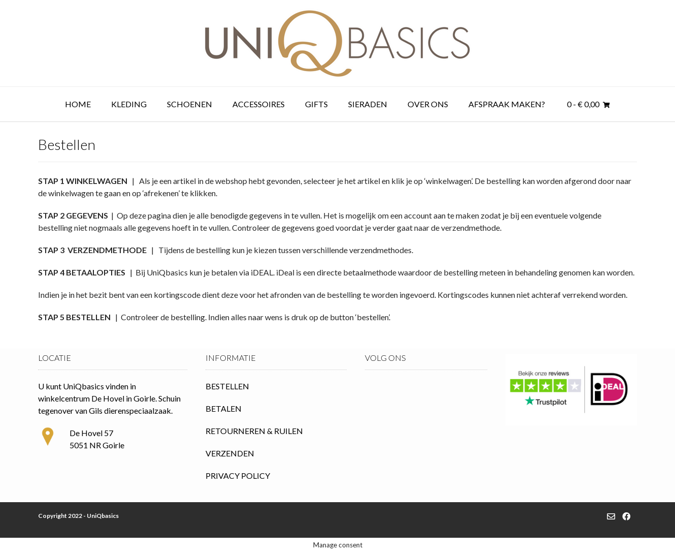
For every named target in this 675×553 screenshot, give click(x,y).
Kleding (129, 104)
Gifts (316, 104)
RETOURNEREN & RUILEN (254, 431)
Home (78, 104)
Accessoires (258, 104)
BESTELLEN (227, 386)
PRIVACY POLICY (238, 475)
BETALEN (224, 408)
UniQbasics (103, 515)
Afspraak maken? (506, 104)
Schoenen (189, 104)
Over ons (428, 104)
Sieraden (367, 104)
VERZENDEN (230, 453)
